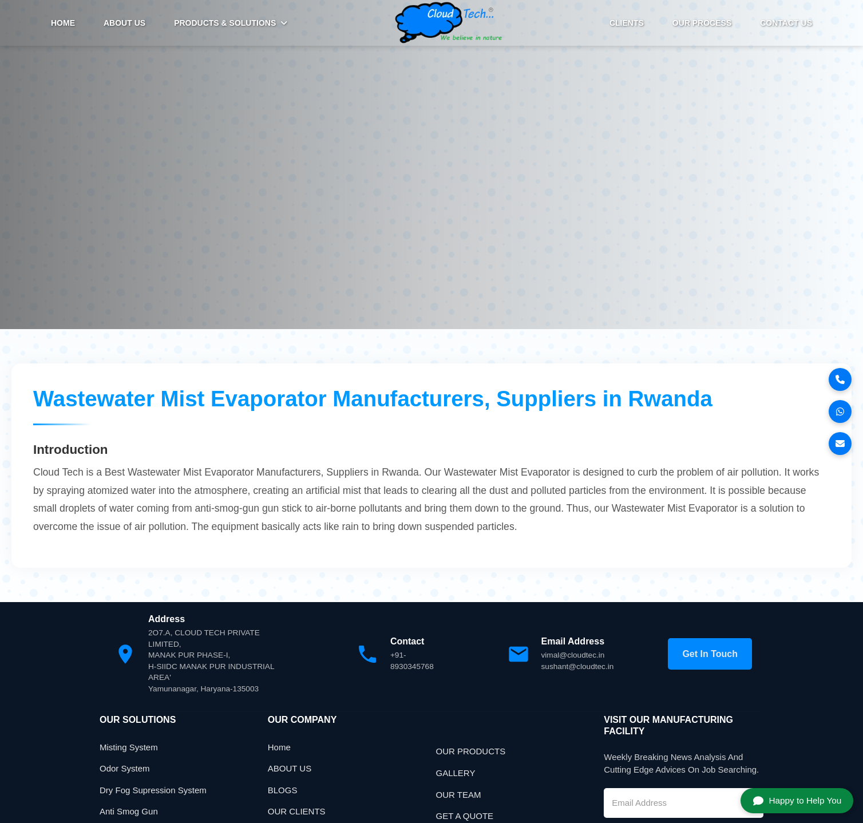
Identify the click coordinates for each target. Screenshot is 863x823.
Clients (626, 22)
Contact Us (786, 22)
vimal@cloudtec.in (574, 655)
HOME (63, 22)
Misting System (129, 748)
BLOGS (283, 791)
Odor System (125, 769)
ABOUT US (124, 22)
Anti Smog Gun (129, 812)
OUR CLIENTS (297, 812)
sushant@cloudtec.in (578, 667)
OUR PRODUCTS (471, 753)
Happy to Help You (792, 798)
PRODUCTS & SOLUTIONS (230, 22)
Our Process (701, 22)
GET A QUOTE (465, 817)
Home (279, 748)
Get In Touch (710, 655)
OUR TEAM (458, 796)
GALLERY (456, 774)
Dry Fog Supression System (153, 791)
